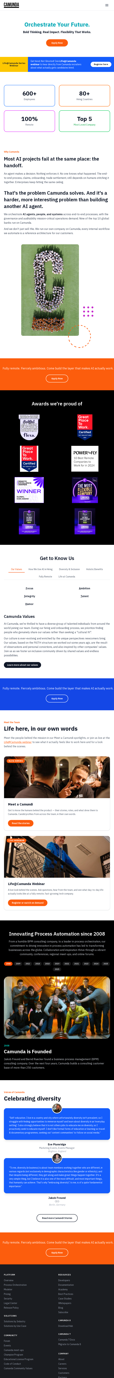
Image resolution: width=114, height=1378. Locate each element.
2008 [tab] (8, 963)
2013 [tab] (27, 963)
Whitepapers (64, 1303)
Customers (63, 1372)
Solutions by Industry (14, 1321)
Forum (7, 1341)
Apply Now (57, 42)
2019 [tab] (57, 963)
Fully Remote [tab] (45, 576)
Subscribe (63, 1312)
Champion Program (13, 1354)
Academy (63, 1289)
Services (62, 1368)
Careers (62, 1363)
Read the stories (21, 823)
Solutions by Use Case (15, 1326)
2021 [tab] (66, 963)
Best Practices (65, 1294)
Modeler (8, 1289)
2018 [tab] (37, 963)
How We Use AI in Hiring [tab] (41, 569)
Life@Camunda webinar (18, 742)
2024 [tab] (96, 963)
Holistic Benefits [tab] (94, 569)
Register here (101, 64)
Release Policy (11, 1307)
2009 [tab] (18, 963)
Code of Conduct (12, 1363)
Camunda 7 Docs (66, 1339)
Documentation (66, 1284)
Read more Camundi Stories (57, 1218)
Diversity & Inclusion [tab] (69, 569)
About (61, 1359)
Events (7, 1345)
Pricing (7, 1294)
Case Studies (65, 1298)
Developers (64, 1280)
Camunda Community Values (18, 1368)
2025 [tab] (105, 963)
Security (8, 1298)
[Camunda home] (11, 5)
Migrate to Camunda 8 (69, 1344)
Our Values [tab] (16, 569)
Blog (60, 1307)
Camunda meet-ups (14, 1350)
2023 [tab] (86, 963)
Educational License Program (18, 1359)
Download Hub (65, 1326)
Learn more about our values (22, 664)
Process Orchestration (15, 1284)
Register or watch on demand (28, 902)
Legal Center (10, 1303)
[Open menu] (107, 5)
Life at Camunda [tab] (67, 576)
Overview (8, 1280)
